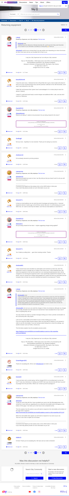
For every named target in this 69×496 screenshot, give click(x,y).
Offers (48, 2)
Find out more (41, 39)
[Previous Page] (25, 30)
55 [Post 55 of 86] (18, 282)
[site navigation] (2, 2)
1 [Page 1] (28, 30)
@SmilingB (20, 43)
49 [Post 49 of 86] (18, 147)
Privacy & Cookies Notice (38, 486)
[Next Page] (43, 30)
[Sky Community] (10, 2)
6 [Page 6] (40, 30)
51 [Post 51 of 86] (18, 192)
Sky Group (53, 487)
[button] (65, 37)
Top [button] (66, 486)
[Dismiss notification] (66, 6)
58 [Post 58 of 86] (18, 388)
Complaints (16, 487)
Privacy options (17, 486)
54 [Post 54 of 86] (18, 258)
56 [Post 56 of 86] (18, 353)
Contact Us (35, 487)
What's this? (9, 44)
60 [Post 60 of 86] (18, 446)
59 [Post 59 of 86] (18, 430)
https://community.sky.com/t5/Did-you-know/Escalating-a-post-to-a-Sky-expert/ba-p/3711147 (40, 412)
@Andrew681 (21, 295)
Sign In (65, 2)
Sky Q (34, 9)
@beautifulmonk (20, 113)
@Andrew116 (19, 176)
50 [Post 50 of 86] (18, 164)
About (42, 2)
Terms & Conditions (26, 486)
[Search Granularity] (14, 14)
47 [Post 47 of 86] (18, 101)
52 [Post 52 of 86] (18, 211)
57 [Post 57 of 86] (18, 369)
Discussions (23, 2)
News (31, 2)
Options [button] (63, 24)
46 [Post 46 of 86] (18, 72)
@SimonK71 (19, 223)
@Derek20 (19, 400)
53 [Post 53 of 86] (18, 241)
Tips (36, 2)
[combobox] (38, 14)
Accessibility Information (50, 486)
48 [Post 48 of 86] (18, 131)
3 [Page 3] (33, 30)
